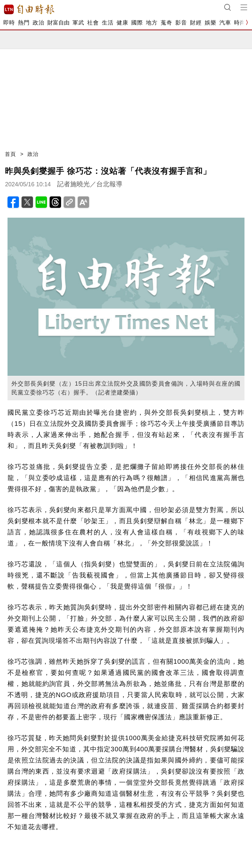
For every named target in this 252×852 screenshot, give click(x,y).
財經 (195, 23)
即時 (9, 23)
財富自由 (58, 23)
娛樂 (210, 23)
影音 (181, 23)
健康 (122, 23)
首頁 (10, 154)
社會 (93, 23)
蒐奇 (166, 23)
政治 (38, 23)
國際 (137, 23)
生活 (107, 23)
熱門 (23, 23)
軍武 (78, 23)
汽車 (225, 23)
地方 (151, 23)
